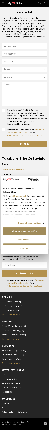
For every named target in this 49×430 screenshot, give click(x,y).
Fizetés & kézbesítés (11, 383)
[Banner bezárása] (45, 179)
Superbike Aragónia (11, 359)
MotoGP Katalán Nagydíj (14, 326)
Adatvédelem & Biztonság (14, 412)
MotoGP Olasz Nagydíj (13, 330)
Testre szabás (25, 239)
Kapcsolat (7, 392)
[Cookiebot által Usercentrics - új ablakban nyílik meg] (29, 179)
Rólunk (5, 403)
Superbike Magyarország (14, 350)
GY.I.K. (5, 375)
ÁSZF (4, 408)
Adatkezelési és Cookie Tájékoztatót (24, 135)
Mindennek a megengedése (24, 231)
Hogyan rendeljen (10, 379)
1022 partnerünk (18, 196)
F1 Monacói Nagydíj (11, 302)
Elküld (24, 144)
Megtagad (24, 248)
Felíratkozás (24, 273)
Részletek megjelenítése (29, 223)
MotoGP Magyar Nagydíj (14, 335)
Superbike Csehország (13, 355)
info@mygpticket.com (13, 169)
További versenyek (11, 314)
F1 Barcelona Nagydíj (12, 306)
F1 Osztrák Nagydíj (11, 310)
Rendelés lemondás (11, 387)
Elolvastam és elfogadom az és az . (25, 133)
